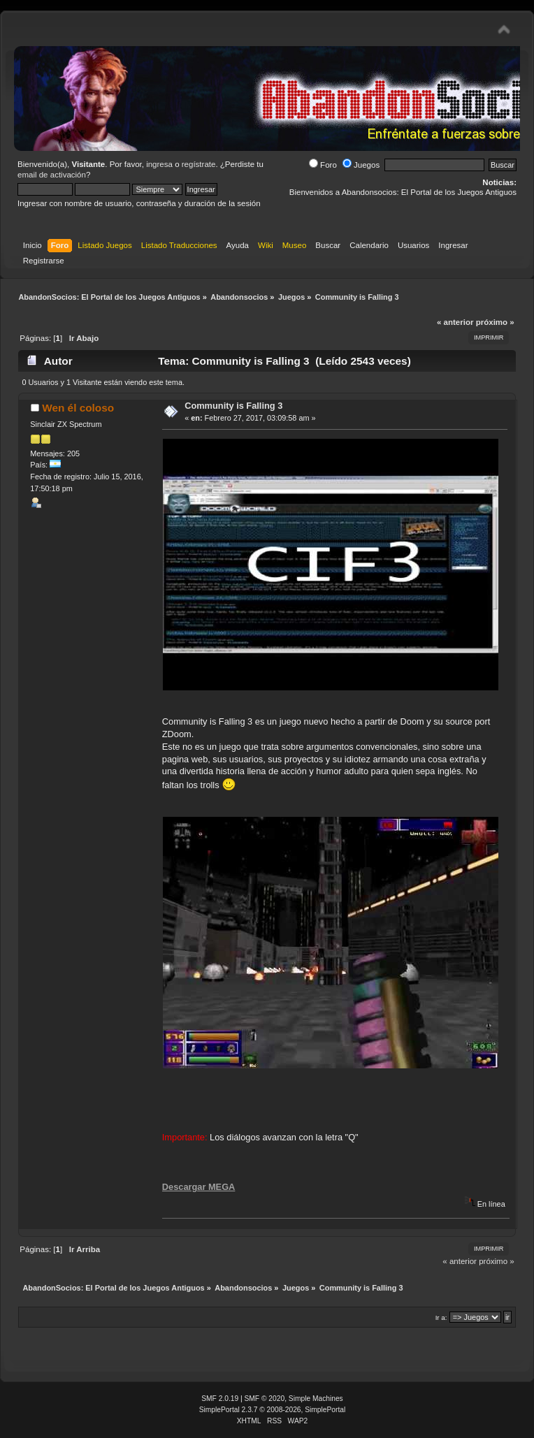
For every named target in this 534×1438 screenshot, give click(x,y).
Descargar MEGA (199, 1187)
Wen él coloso (78, 408)
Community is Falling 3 (233, 405)
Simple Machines (316, 1398)
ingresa (159, 164)
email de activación (51, 174)
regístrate (199, 164)
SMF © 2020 (265, 1398)
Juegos (361, 165)
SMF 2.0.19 (219, 1398)
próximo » (495, 322)
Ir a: (441, 1317)
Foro (323, 165)
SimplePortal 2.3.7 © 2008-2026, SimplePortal (272, 1410)
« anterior (455, 322)
